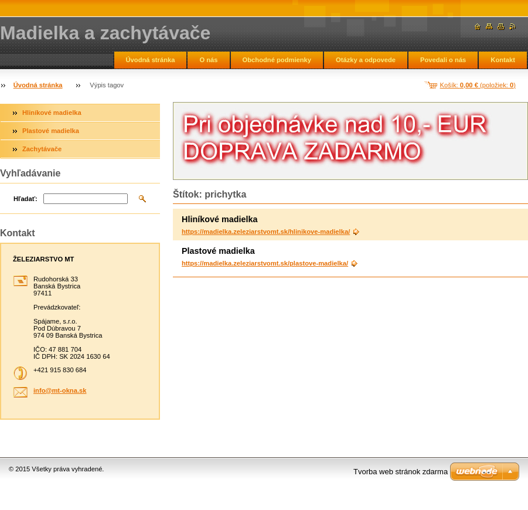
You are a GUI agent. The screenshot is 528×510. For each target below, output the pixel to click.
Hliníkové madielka (51, 112)
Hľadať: (25, 198)
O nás (208, 59)
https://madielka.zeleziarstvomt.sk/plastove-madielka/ (265, 263)
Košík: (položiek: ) (478, 85)
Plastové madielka (50, 130)
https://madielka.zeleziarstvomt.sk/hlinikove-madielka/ (266, 231)
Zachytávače (42, 148)
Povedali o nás (443, 59)
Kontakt (502, 59)
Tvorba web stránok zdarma (400, 471)
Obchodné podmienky (277, 59)
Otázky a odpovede (366, 59)
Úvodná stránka (150, 59)
